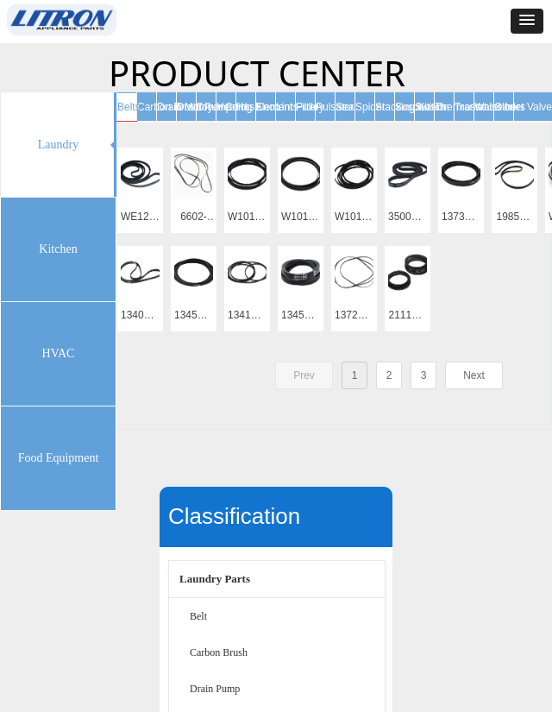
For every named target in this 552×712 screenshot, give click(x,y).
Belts (129, 107)
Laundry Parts (214, 578)
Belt (198, 616)
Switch (430, 107)
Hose (248, 107)
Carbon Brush (219, 652)
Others (509, 107)
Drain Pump (215, 689)
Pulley (310, 107)
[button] (527, 21)
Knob (268, 107)
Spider (370, 107)
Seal (346, 107)
